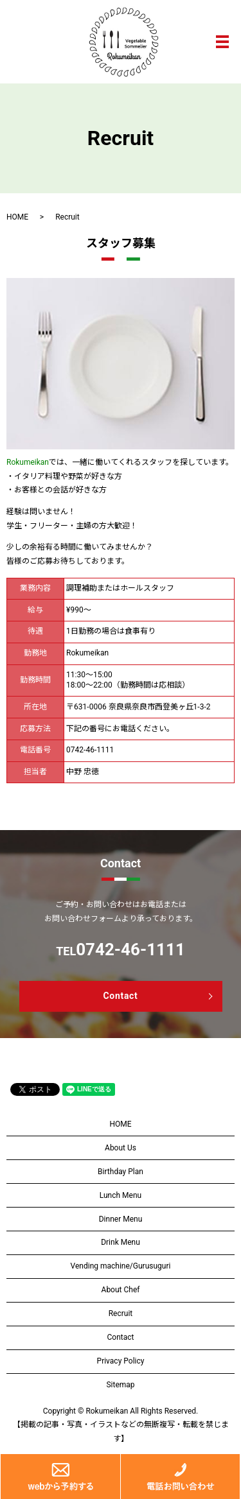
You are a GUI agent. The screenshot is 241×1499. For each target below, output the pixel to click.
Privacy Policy (121, 1360)
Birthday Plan (120, 1171)
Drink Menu (120, 1242)
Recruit (121, 1313)
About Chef (121, 1289)
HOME (17, 216)
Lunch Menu (120, 1195)
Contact (120, 996)
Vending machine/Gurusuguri (121, 1265)
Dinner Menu (121, 1219)
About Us (120, 1147)
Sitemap (120, 1384)
